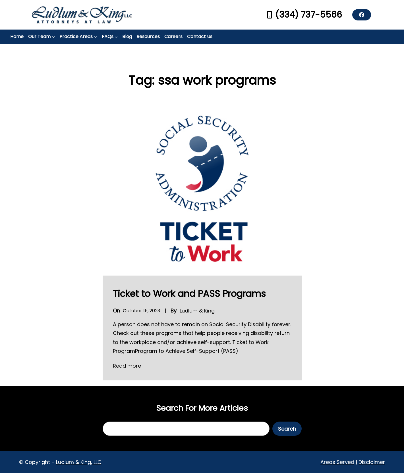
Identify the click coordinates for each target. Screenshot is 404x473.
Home (17, 36)
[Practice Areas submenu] (95, 36)
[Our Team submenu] (53, 36)
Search (287, 428)
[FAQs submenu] (116, 36)
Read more (127, 365)
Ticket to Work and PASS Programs (189, 293)
